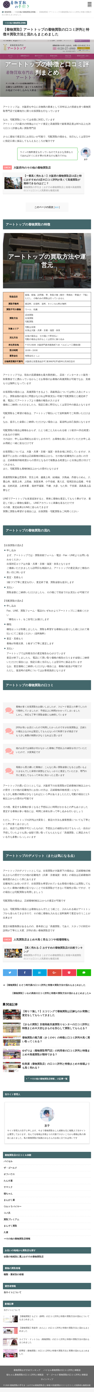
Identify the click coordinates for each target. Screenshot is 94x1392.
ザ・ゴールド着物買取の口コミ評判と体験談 (67, 1379)
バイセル (8, 1166)
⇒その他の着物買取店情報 (15, 23)
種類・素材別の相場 (14, 1279)
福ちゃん (8, 1198)
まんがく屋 (9, 1204)
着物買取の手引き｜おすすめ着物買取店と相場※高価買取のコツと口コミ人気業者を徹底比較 (50, 1390)
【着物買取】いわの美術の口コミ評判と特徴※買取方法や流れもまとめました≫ (51, 996)
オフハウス (9, 1178)
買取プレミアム (11, 1224)
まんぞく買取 (10, 1230)
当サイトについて (12, 1296)
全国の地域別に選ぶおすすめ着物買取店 (24, 1261)
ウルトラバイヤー (12, 1211)
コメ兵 (7, 1217)
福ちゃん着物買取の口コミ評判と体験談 (25, 1379)
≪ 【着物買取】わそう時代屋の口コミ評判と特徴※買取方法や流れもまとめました (44, 988)
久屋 (6, 1236)
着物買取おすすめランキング (27, 1374)
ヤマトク (8, 1191)
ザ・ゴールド (10, 1172)
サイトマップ (47, 1384)
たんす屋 (8, 1185)
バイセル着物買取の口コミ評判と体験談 (62, 1374)
